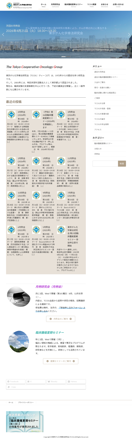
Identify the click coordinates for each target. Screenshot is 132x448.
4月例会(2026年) (22, 113)
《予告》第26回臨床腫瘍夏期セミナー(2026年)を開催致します (49, 120)
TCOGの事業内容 (101, 114)
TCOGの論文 (99, 119)
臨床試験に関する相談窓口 (105, 93)
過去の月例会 (99, 72)
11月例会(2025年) (72, 160)
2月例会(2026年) (22, 160)
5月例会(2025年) (47, 228)
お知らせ (98, 149)
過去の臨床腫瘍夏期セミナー (106, 77)
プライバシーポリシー (26, 402)
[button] (63, 56)
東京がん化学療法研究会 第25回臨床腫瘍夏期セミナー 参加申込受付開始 (73, 236)
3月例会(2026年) (72, 113)
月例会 (97, 154)
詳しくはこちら (18, 42)
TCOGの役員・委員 (102, 108)
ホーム (11, 402)
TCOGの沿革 (99, 103)
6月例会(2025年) (22, 228)
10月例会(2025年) (22, 194)
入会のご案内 (99, 82)
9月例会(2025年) (47, 194)
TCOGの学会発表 (101, 124)
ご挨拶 (97, 98)
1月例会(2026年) (47, 160)
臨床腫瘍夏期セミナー (103, 143)
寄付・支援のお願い (102, 87)
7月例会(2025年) (72, 194)
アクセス (97, 129)
